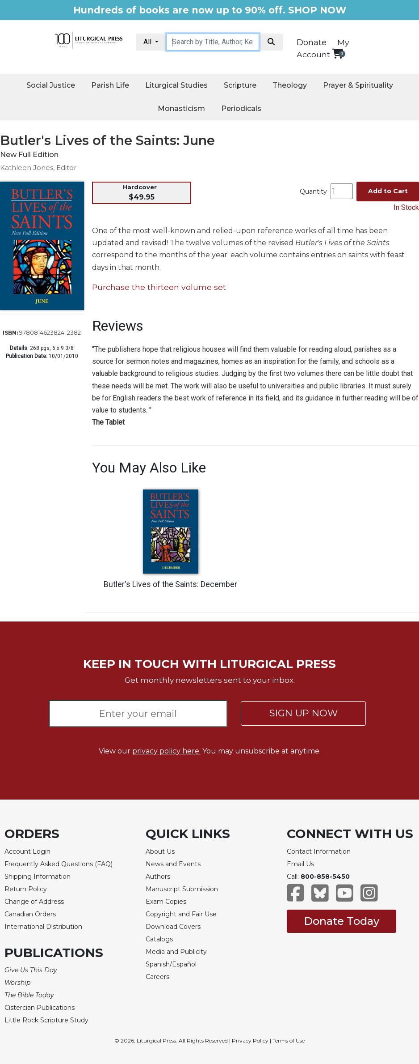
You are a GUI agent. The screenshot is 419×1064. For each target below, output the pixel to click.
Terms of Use (288, 1040)
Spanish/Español (171, 964)
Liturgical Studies (176, 85)
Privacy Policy (250, 1040)
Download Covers (173, 927)
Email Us (300, 864)
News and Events (173, 864)
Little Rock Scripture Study (46, 1020)
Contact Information (319, 851)
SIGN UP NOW (303, 713)
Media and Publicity (176, 952)
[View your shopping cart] (337, 53)
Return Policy (25, 889)
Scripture (240, 85)
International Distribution (43, 927)
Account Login (27, 851)
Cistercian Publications (39, 1008)
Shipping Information (37, 876)
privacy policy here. (166, 751)
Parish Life (110, 85)
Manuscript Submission (182, 889)
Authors (158, 876)
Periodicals (241, 108)
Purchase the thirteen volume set (159, 287)
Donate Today (341, 921)
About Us (160, 851)
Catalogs (159, 939)
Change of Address (34, 902)
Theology (289, 85)
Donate (312, 42)
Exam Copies (166, 902)
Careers (157, 977)
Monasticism (181, 108)
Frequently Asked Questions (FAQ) (58, 864)
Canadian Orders (30, 914)
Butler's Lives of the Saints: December (170, 584)
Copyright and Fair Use (181, 914)
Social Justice (50, 85)
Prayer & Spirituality (358, 85)
